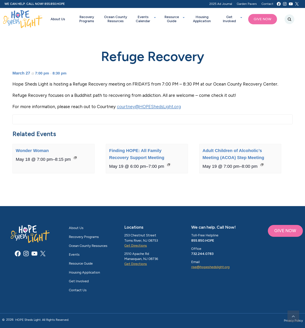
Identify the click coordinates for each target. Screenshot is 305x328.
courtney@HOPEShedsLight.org (149, 106)
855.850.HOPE (54, 4)
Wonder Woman (32, 152)
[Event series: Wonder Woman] (75, 159)
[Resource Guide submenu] (184, 17)
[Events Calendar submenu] (155, 17)
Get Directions (135, 245)
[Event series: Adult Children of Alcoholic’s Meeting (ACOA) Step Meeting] (262, 166)
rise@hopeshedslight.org (210, 267)
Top (293, 316)
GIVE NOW (285, 230)
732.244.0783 (202, 254)
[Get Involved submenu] (241, 17)
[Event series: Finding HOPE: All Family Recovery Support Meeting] (168, 166)
